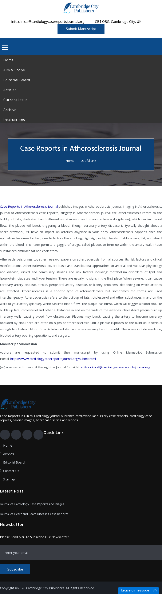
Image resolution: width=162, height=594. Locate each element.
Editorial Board (14, 462)
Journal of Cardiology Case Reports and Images (32, 504)
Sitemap (9, 479)
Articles (8, 454)
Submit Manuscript (81, 28)
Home (70, 160)
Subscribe (15, 569)
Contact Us (11, 471)
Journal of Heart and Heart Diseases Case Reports (34, 514)
